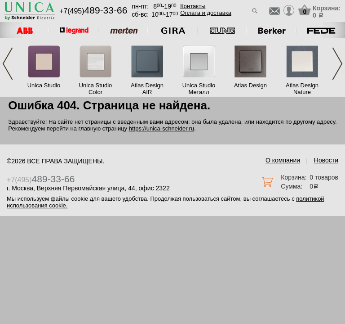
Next (337, 63)
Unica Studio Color (95, 88)
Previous (7, 63)
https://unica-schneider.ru (161, 128)
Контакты (192, 6)
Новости (326, 160)
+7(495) (93, 11)
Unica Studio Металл (199, 88)
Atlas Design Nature (302, 88)
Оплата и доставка (205, 12)
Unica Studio (44, 85)
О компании (282, 160)
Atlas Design (250, 85)
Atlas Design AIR (147, 88)
